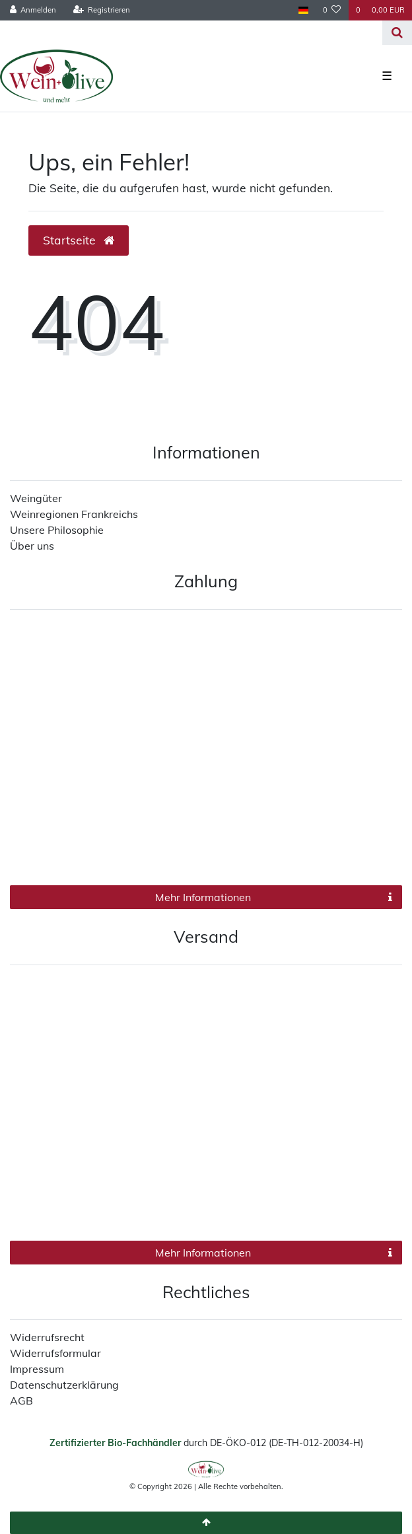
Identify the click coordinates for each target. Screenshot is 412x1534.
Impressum (37, 1368)
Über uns (32, 545)
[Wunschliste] (332, 10)
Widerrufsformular (55, 1353)
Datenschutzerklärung (64, 1384)
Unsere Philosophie (57, 529)
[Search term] (191, 32)
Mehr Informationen (273, 897)
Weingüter (36, 498)
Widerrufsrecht (47, 1337)
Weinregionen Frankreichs (74, 514)
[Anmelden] (33, 10)
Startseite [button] (78, 240)
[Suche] (397, 32)
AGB (21, 1400)
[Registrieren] (101, 10)
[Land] (303, 10)
